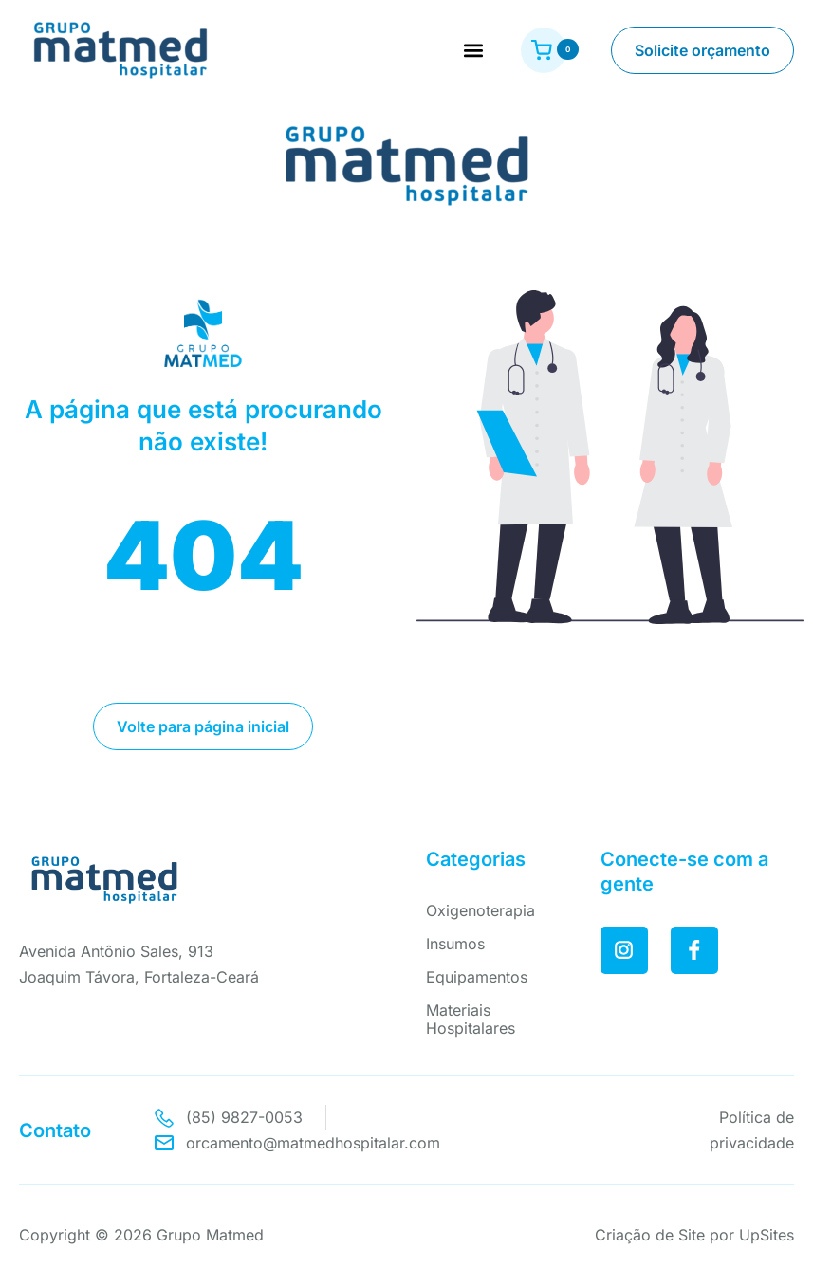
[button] (473, 50)
